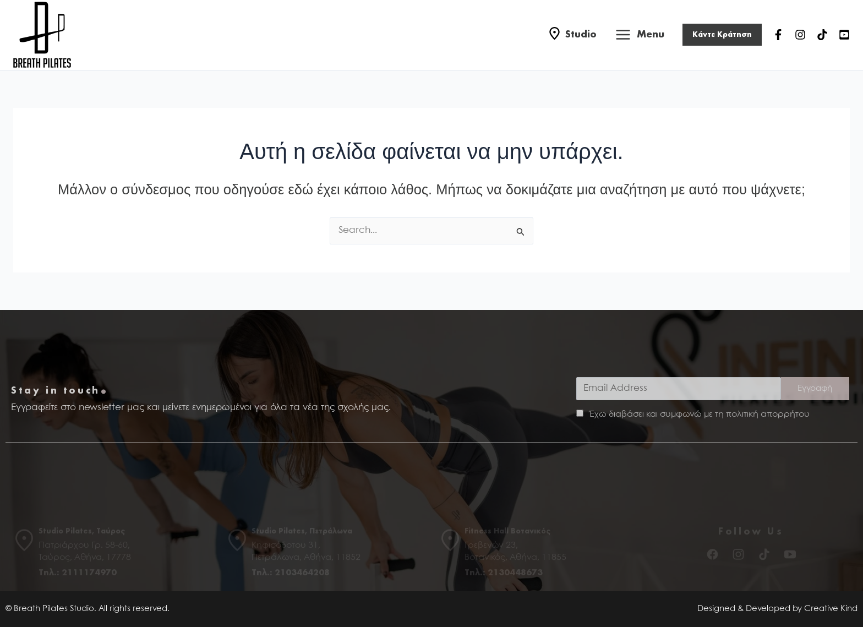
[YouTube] (844, 34)
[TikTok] (822, 34)
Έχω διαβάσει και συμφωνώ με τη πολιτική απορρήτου (699, 414)
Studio (581, 35)
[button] (722, 35)
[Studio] (554, 35)
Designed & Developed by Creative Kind (777, 609)
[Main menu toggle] (639, 35)
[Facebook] (778, 34)
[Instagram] (800, 34)
